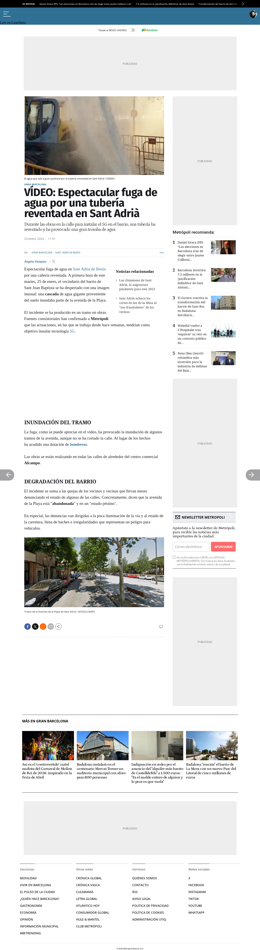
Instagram (197, 892)
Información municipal (39, 926)
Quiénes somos (144, 878)
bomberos (78, 444)
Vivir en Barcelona (35, 885)
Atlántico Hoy (88, 906)
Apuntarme (223, 547)
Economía (28, 912)
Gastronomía (31, 906)
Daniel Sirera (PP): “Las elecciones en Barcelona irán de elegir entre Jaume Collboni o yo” (86, 4)
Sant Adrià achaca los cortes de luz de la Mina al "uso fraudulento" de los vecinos (138, 305)
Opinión (26, 919)
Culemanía (84, 892)
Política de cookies (148, 912)
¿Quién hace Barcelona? (39, 899)
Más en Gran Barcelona (45, 721)
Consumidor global (92, 912)
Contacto (140, 885)
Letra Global (86, 899)
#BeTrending (30, 933)
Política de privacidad (150, 906)
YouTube (195, 906)
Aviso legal (141, 899)
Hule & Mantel (88, 919)
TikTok (193, 899)
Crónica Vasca (88, 885)
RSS (135, 892)
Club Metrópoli (89, 926)
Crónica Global (89, 878)
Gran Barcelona (35, 184)
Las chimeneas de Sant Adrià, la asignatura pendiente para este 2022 (137, 284)
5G (72, 331)
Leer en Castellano (13, 23)
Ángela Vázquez (35, 261)
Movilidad (28, 878)
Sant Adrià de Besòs (67, 252)
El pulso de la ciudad (37, 892)
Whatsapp (196, 912)
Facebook (196, 885)
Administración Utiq (149, 919)
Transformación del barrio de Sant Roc (218, 4)
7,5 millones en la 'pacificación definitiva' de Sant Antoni (165, 4)
